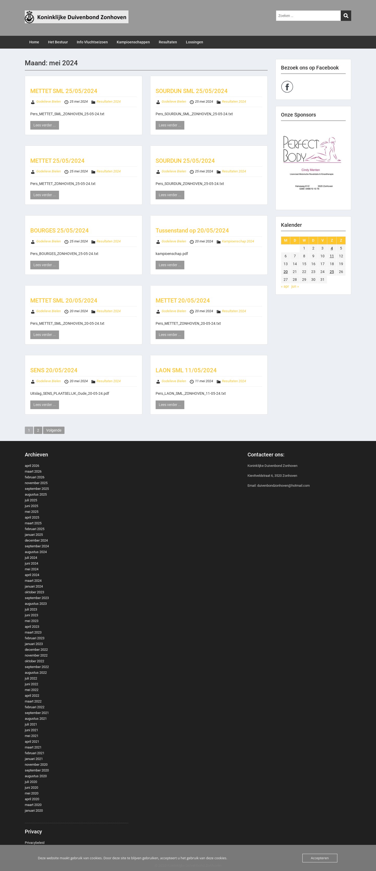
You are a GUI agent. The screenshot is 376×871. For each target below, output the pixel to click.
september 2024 (37, 546)
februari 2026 (34, 477)
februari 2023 (34, 638)
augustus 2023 (36, 604)
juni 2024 (31, 563)
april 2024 (32, 575)
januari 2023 (34, 644)
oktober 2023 (34, 592)
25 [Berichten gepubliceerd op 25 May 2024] (332, 272)
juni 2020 (31, 787)
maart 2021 (33, 747)
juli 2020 (31, 782)
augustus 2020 (36, 776)
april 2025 (32, 517)
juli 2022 (31, 678)
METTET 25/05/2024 (57, 161)
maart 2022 (33, 701)
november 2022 (36, 655)
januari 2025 (34, 535)
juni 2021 (31, 730)
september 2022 (37, 667)
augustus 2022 (36, 673)
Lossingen (194, 42)
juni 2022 (31, 684)
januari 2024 (34, 586)
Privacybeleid (34, 843)
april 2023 (32, 627)
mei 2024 (31, 569)
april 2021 (32, 742)
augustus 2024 (36, 552)
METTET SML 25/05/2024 (63, 91)
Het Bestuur (58, 42)
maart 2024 (33, 581)
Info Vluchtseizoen (92, 42)
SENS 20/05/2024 (54, 370)
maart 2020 (33, 805)
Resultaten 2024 (109, 101)
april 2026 (32, 466)
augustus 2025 (36, 494)
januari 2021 (34, 759)
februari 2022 (34, 707)
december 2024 (36, 540)
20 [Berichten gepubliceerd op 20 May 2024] (286, 272)
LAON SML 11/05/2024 (186, 370)
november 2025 (36, 483)
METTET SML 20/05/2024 (63, 300)
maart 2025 (33, 523)
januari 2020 (34, 810)
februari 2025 (34, 529)
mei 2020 (31, 793)
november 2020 (36, 765)
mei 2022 (31, 690)
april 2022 (32, 696)
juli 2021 (31, 724)
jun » (295, 286)
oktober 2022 (34, 661)
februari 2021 (34, 753)
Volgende (53, 430)
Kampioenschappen (133, 42)
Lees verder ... (44, 125)
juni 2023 (31, 615)
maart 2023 (33, 632)
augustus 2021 (36, 719)
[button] (313, 165)
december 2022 (36, 650)
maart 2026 (33, 471)
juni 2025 (31, 506)
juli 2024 (31, 558)
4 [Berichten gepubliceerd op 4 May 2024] (332, 248)
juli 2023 (31, 609)
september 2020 (37, 770)
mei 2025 (31, 512)
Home (34, 42)
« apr (285, 286)
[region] (313, 165)
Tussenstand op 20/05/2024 (192, 230)
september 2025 (37, 489)
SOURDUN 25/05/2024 (185, 161)
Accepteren (320, 858)
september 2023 (37, 598)
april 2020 (32, 799)
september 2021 (37, 713)
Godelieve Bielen (48, 101)
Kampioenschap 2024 (238, 241)
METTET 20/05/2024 (183, 300)
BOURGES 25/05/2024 (59, 230)
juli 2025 (31, 500)
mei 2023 (31, 621)
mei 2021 (31, 736)
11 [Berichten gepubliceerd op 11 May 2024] (332, 256)
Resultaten (168, 42)
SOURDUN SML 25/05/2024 (192, 91)
